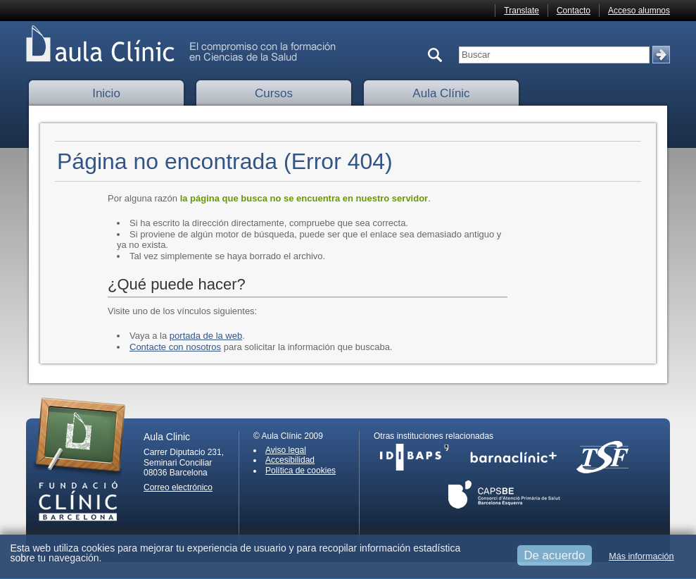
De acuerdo (555, 555)
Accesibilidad (290, 460)
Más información (641, 556)
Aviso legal (285, 450)
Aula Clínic (440, 93)
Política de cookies (300, 470)
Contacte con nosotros (175, 347)
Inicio (106, 93)
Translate (521, 10)
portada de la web (206, 335)
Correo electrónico (178, 487)
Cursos (274, 93)
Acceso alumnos (639, 10)
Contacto (573, 10)
